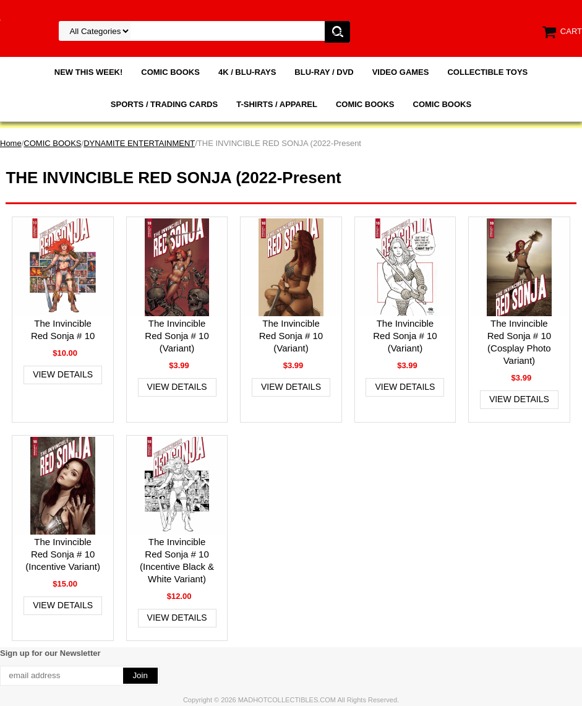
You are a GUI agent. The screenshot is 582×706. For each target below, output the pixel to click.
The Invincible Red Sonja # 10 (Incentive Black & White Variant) (177, 560)
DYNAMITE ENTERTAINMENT (139, 143)
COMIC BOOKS (170, 72)
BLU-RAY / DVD (323, 72)
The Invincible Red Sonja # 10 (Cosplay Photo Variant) (519, 342)
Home (11, 143)
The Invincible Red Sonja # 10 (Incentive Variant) (62, 554)
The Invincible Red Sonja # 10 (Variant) (176, 335)
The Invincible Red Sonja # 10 (63, 329)
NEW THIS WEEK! (88, 72)
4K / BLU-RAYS (247, 72)
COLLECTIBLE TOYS (487, 72)
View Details (63, 374)
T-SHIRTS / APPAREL (276, 104)
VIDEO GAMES (400, 72)
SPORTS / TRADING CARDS (164, 104)
